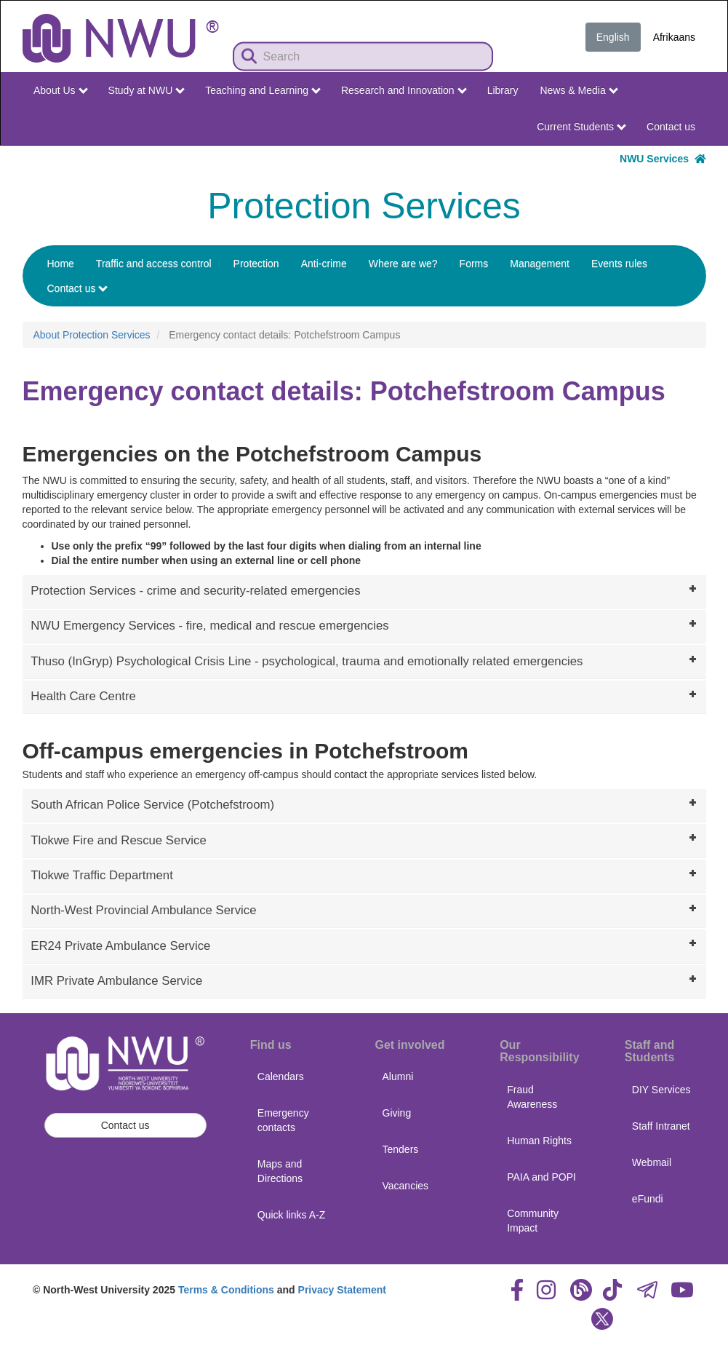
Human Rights (539, 1140)
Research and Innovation (404, 90)
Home (60, 263)
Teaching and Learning (263, 90)
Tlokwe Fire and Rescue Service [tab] (365, 838)
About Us (60, 90)
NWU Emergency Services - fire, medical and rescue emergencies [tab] (365, 624)
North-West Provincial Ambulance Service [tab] (365, 909)
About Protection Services (92, 335)
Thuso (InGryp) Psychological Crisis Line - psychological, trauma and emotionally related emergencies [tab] (365, 660)
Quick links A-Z (291, 1215)
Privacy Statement (342, 1290)
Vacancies (406, 1186)
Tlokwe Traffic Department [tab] (365, 874)
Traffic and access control (154, 263)
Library (503, 90)
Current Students (581, 126)
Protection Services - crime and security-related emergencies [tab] (365, 590)
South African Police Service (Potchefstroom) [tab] (365, 804)
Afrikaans (674, 37)
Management (539, 263)
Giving (397, 1113)
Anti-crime (324, 263)
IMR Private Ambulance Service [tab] (365, 980)
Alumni (398, 1076)
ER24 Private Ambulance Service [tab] (365, 944)
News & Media (578, 90)
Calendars (280, 1076)
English (613, 37)
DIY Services (661, 1089)
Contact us (671, 126)
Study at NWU (146, 90)
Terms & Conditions (226, 1290)
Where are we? (403, 263)
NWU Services (662, 158)
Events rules (619, 263)
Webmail (651, 1162)
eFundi (647, 1199)
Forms (474, 263)
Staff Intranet (661, 1126)
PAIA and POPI (541, 1177)
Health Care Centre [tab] (365, 695)
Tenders (401, 1149)
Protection (256, 263)
